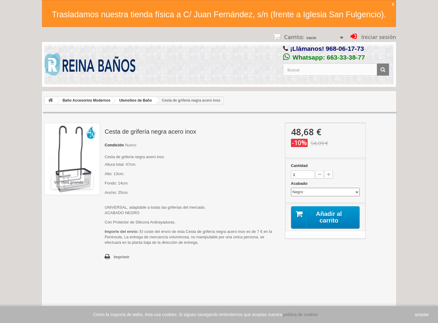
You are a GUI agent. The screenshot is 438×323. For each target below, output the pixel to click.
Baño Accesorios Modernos (86, 100)
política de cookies (300, 314)
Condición (114, 145)
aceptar (422, 314)
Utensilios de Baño (135, 100)
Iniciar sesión (378, 37)
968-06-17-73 (345, 48)
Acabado (300, 183)
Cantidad (299, 165)
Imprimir (121, 257)
